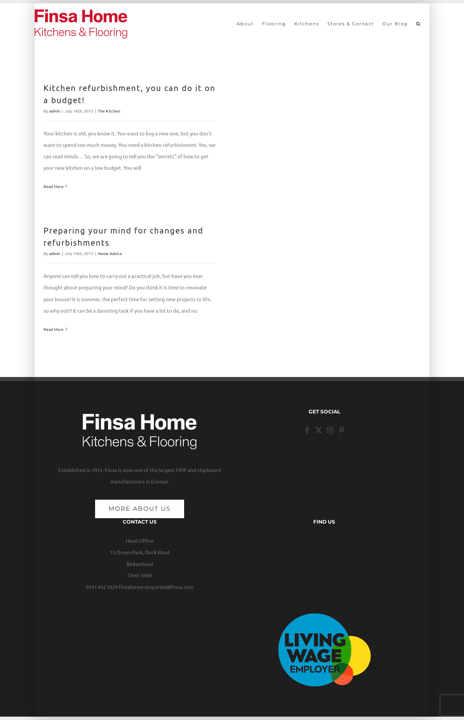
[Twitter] (318, 430)
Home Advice (110, 253)
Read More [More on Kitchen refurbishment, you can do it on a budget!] (54, 186)
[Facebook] (307, 430)
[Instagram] (330, 430)
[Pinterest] (341, 430)
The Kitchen (109, 111)
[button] (418, 23)
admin (54, 111)
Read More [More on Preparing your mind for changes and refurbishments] (54, 329)
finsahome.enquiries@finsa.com (156, 587)
